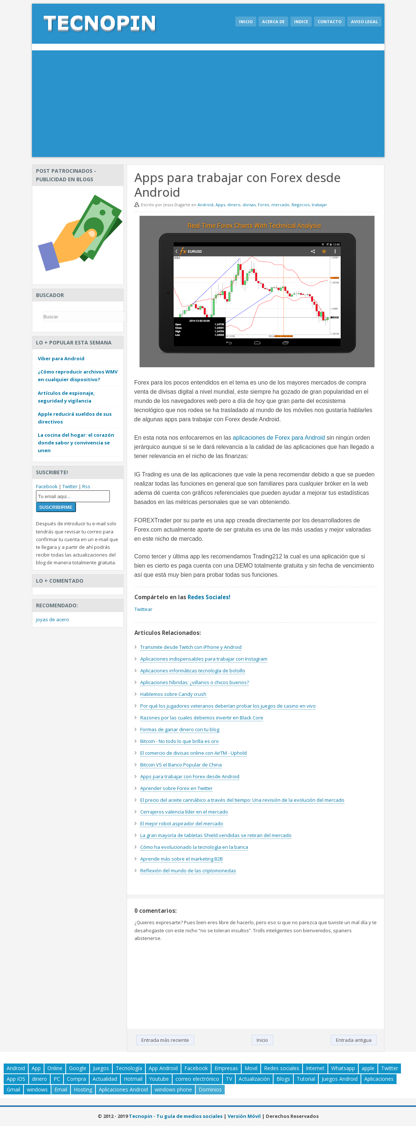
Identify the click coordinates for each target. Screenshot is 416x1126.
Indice (301, 21)
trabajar (319, 204)
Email (60, 1089)
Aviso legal (364, 21)
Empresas (226, 1068)
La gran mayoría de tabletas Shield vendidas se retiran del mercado (216, 835)
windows (37, 1089)
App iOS (16, 1078)
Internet (315, 1068)
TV (229, 1078)
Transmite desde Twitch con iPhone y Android (191, 647)
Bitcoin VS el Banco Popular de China (181, 764)
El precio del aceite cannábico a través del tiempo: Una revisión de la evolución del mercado (242, 800)
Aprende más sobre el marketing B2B (181, 858)
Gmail (13, 1089)
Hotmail (133, 1078)
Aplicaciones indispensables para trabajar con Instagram (203, 658)
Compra (76, 1078)
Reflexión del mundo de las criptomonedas (188, 870)
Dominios (210, 1089)
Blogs (283, 1078)
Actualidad (105, 1078)
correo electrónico (197, 1078)
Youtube (159, 1078)
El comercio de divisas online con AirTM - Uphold (193, 753)
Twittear (143, 609)
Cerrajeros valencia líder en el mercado (184, 811)
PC (57, 1078)
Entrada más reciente (165, 1040)
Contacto (329, 21)
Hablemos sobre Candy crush (173, 694)
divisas (249, 204)
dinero (233, 204)
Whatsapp (343, 1068)
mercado (280, 204)
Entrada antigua (354, 1040)
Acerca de (273, 21)
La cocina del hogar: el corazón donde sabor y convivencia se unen (76, 443)
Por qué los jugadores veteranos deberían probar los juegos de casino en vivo (228, 706)
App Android (163, 1068)
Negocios (301, 204)
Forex (263, 204)
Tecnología (129, 1068)
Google (77, 1068)
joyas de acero (52, 619)
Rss (86, 486)
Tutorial (306, 1078)
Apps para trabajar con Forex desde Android (189, 776)
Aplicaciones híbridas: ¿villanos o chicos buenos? (194, 682)
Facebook (47, 486)
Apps (220, 204)
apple (368, 1068)
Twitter (69, 486)
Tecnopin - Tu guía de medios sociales (176, 1116)
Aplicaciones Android (123, 1089)
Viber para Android (61, 358)
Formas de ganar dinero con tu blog (179, 729)
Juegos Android (340, 1078)
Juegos (101, 1068)
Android (205, 204)
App (36, 1068)
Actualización (254, 1078)
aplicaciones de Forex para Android (279, 438)
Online (54, 1068)
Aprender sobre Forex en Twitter (176, 788)
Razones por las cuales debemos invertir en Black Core (201, 717)
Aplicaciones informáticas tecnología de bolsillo (192, 670)
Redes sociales (281, 1068)
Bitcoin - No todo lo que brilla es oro (179, 741)
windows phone (173, 1089)
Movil (251, 1068)
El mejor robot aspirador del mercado (181, 823)
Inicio (246, 21)
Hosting (83, 1089)
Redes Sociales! (209, 597)
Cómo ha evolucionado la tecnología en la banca (194, 847)
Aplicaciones (379, 1078)
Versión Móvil (244, 1116)
